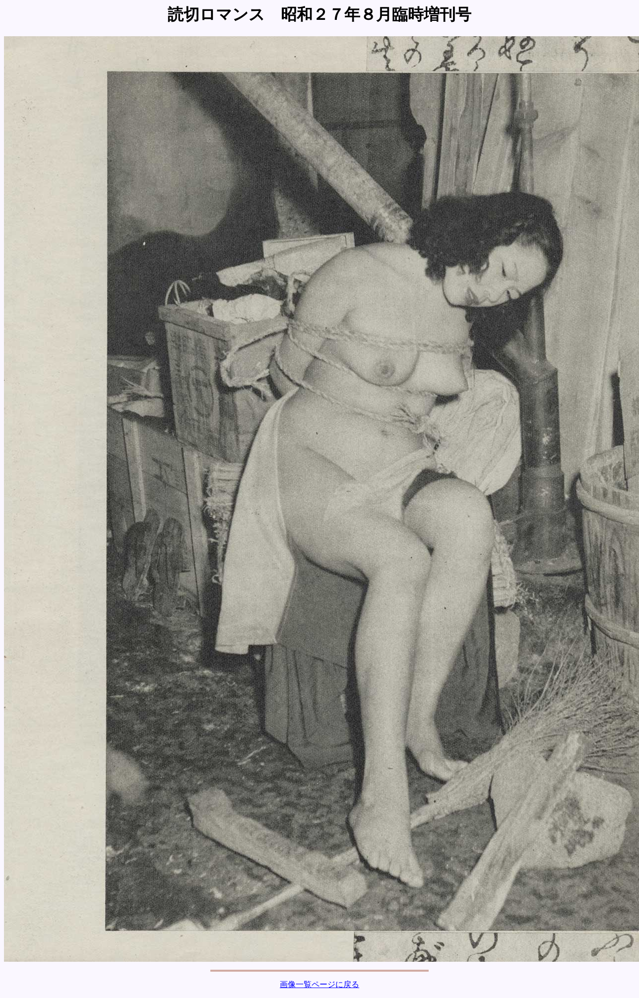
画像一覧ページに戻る (319, 984)
